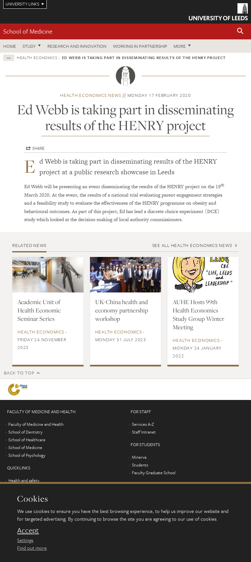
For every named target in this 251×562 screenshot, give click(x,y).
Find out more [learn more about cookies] (32, 547)
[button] (240, 31)
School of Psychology (26, 455)
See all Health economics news (192, 245)
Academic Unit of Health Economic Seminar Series (39, 310)
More (180, 46)
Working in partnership (140, 46)
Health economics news (90, 95)
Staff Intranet (144, 432)
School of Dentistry (25, 432)
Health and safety (23, 480)
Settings (25, 540)
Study (29, 46)
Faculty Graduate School (154, 472)
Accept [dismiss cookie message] (28, 530)
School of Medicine (27, 31)
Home (9, 46)
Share (38, 148)
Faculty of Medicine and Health (36, 424)
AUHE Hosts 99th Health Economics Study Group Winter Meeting (198, 314)
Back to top (19, 372)
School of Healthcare (26, 439)
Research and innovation (76, 46)
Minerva (139, 457)
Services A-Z (143, 424)
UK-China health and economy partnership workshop (121, 310)
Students (140, 465)
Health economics (37, 57)
